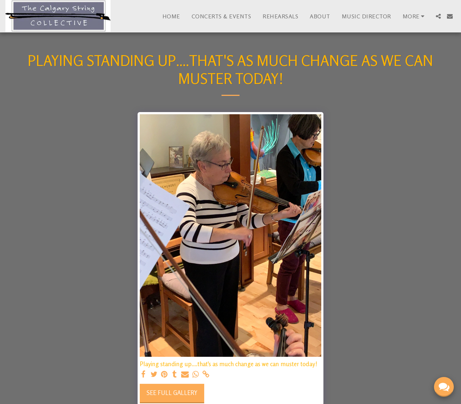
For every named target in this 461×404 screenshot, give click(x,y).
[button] (438, 16)
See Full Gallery (172, 392)
